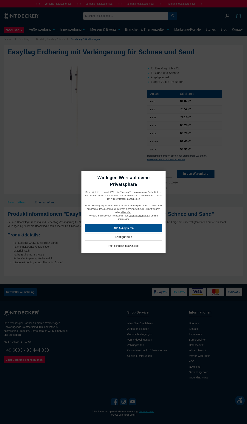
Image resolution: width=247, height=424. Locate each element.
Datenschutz (196, 345)
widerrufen (126, 212)
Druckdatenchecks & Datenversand (147, 350)
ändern (156, 209)
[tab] (17, 202)
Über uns (194, 323)
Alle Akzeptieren (123, 228)
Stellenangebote (198, 372)
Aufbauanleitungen (138, 328)
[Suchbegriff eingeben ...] (125, 16)
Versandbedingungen (139, 339)
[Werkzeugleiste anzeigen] (240, 400)
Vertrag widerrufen (199, 355)
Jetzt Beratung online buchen (24, 359)
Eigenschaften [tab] (44, 202)
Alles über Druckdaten (140, 323)
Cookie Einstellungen (139, 355)
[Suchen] (172, 16)
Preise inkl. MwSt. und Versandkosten (166, 159)
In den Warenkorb (196, 173)
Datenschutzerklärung (139, 215)
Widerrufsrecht (197, 350)
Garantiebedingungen (139, 334)
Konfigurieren (123, 237)
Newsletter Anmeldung (20, 292)
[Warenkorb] (238, 16)
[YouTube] (132, 402)
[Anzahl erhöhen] (168, 174)
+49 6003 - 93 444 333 (26, 350)
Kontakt (193, 328)
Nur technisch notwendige (123, 245)
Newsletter (195, 366)
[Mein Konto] (227, 16)
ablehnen (107, 209)
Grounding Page (198, 377)
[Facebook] (114, 402)
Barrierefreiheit (197, 339)
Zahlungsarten (135, 345)
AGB (192, 361)
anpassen (92, 209)
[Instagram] (123, 402)
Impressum (195, 334)
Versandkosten (146, 411)
